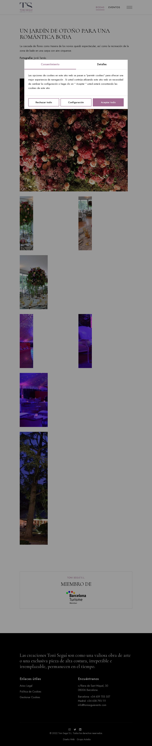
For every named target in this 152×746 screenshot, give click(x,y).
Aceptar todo (108, 102)
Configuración (76, 102)
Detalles (102, 64)
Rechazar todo (44, 102)
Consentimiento (50, 64)
